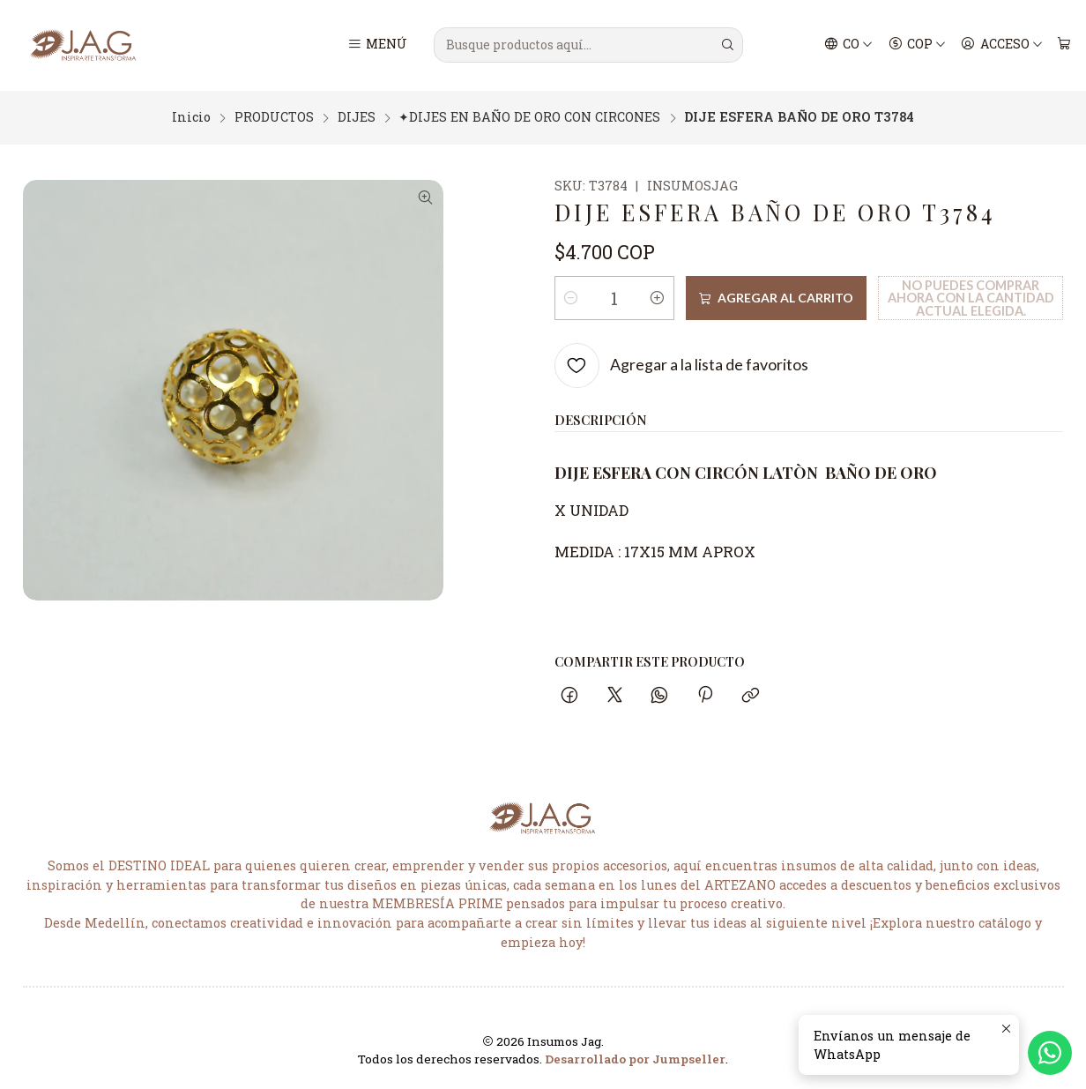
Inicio (191, 115)
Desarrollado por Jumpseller (635, 1057)
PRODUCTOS (274, 115)
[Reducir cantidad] (571, 295)
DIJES (357, 115)
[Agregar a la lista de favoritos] (681, 362)
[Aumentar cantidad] (657, 295)
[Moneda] (916, 45)
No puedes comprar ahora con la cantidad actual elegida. (971, 295)
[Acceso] (1001, 45)
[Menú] (377, 45)
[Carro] (1064, 45)
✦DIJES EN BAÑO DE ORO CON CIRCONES (529, 115)
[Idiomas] (849, 45)
